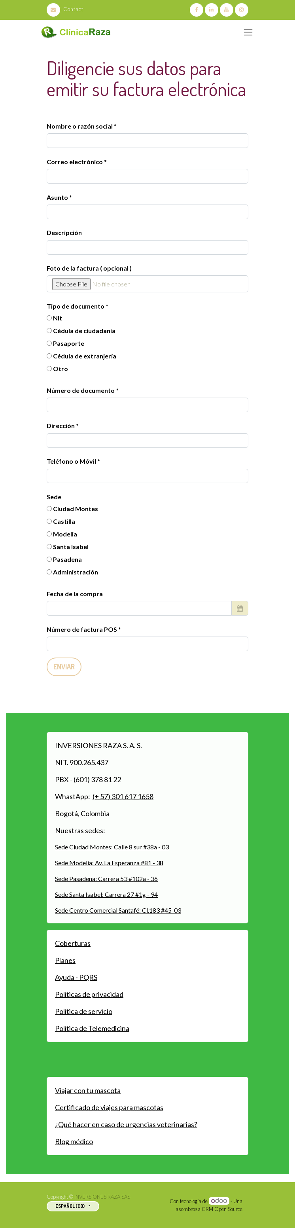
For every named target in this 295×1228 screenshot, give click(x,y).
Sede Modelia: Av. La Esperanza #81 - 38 (109, 862)
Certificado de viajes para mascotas (109, 1107)
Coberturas (73, 943)
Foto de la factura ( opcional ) (89, 268)
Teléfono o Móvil (72, 461)
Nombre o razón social (80, 126)
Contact (65, 9)
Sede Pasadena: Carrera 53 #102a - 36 (106, 878)
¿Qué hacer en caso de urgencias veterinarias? (126, 1124)
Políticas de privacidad (89, 994)
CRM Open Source (222, 1209)
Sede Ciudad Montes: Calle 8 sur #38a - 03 (112, 847)
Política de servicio (83, 1011)
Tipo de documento (76, 306)
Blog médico (74, 1141)
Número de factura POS (82, 629)
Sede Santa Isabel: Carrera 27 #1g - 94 (106, 894)
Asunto (57, 197)
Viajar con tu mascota (88, 1090)
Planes (65, 960)
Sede (54, 496)
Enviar (64, 666)
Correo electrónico (75, 161)
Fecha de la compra (75, 593)
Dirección (61, 425)
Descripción (64, 232)
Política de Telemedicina (92, 1028)
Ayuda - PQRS (76, 977)
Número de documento (81, 390)
